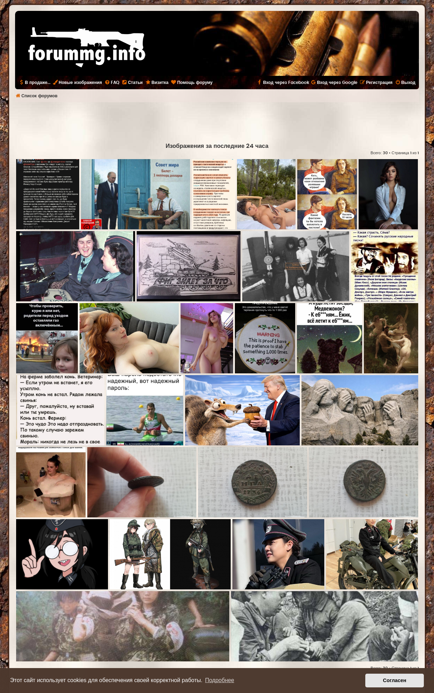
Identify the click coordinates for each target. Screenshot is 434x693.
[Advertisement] (217, 121)
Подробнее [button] (219, 680)
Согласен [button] (394, 680)
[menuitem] (111, 82)
